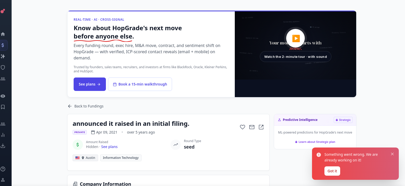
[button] (295, 45)
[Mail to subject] (252, 127)
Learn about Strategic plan (315, 142)
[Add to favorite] (242, 127)
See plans (90, 84)
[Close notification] (392, 154)
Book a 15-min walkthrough (140, 84)
